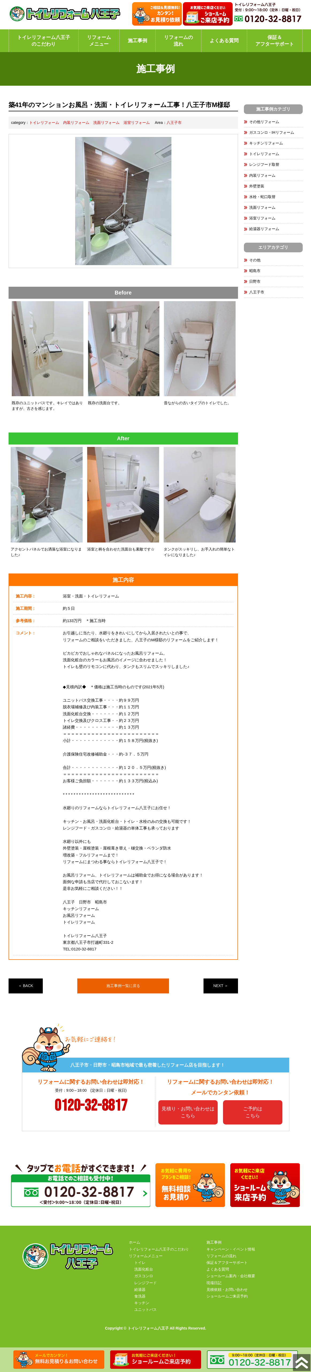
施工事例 (137, 40)
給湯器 (139, 1289)
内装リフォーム (76, 122)
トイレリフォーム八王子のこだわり (43, 41)
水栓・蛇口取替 (262, 197)
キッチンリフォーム (266, 143)
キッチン (141, 1303)
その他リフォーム (264, 122)
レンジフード (145, 1283)
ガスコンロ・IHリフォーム (271, 132)
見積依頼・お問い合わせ (227, 1289)
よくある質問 (224, 40)
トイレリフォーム (44, 122)
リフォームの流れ (178, 41)
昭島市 (254, 271)
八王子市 (174, 122)
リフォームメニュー (99, 41)
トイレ (139, 1262)
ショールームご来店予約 (227, 1296)
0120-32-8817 (91, 1105)
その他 (254, 260)
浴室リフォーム (137, 122)
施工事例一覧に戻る (123, 986)
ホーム (134, 1242)
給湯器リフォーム (264, 229)
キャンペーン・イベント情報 (230, 1249)
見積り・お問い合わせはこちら (188, 1112)
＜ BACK (25, 986)
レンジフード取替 (264, 164)
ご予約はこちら (252, 1112)
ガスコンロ (143, 1276)
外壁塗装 (256, 186)
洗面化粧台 (143, 1269)
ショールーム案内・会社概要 (230, 1276)
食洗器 (139, 1296)
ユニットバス (145, 1309)
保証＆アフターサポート (274, 41)
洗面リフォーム (106, 122)
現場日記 (213, 1283)
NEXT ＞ (220, 986)
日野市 (254, 281)
